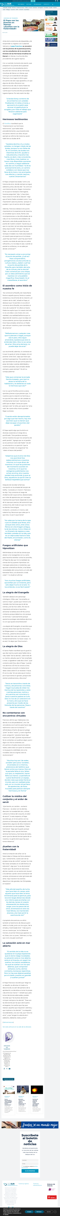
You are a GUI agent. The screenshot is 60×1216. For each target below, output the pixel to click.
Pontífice (7, 123)
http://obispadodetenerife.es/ (7, 1051)
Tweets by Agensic (24, 1183)
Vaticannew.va (8, 1022)
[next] (34, 1)
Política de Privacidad (36, 1213)
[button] (52, 4)
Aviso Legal (43, 1213)
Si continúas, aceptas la (30, 1167)
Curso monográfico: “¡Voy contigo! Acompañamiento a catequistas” (8, 1102)
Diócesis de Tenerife (11, 18)
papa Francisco (16, 46)
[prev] (32, 1)
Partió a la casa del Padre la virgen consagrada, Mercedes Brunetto (36, 1102)
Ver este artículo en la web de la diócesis (17, 1027)
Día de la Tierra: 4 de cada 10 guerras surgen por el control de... (22, 1102)
